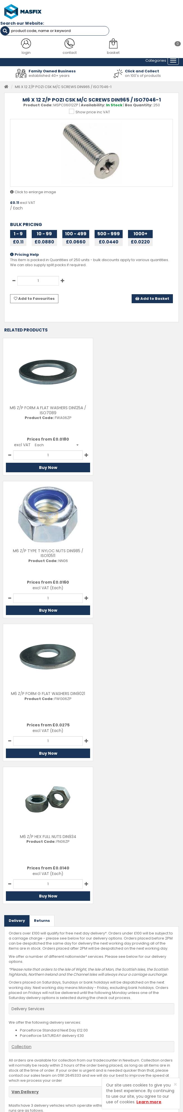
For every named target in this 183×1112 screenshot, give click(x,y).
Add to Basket (152, 297)
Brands (10, 1043)
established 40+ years (49, 74)
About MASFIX (16, 1026)
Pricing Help (24, 253)
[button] (54, 444)
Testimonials (15, 1009)
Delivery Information (114, 1018)
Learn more (148, 1102)
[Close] (175, 1084)
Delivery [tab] (17, 634)
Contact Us (106, 1009)
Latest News (15, 1035)
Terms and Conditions (116, 1043)
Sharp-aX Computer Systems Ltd (101, 1108)
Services (12, 1018)
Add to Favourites (34, 297)
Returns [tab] (42, 634)
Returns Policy (108, 1026)
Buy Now (46, 466)
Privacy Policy (108, 1035)
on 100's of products (143, 74)
